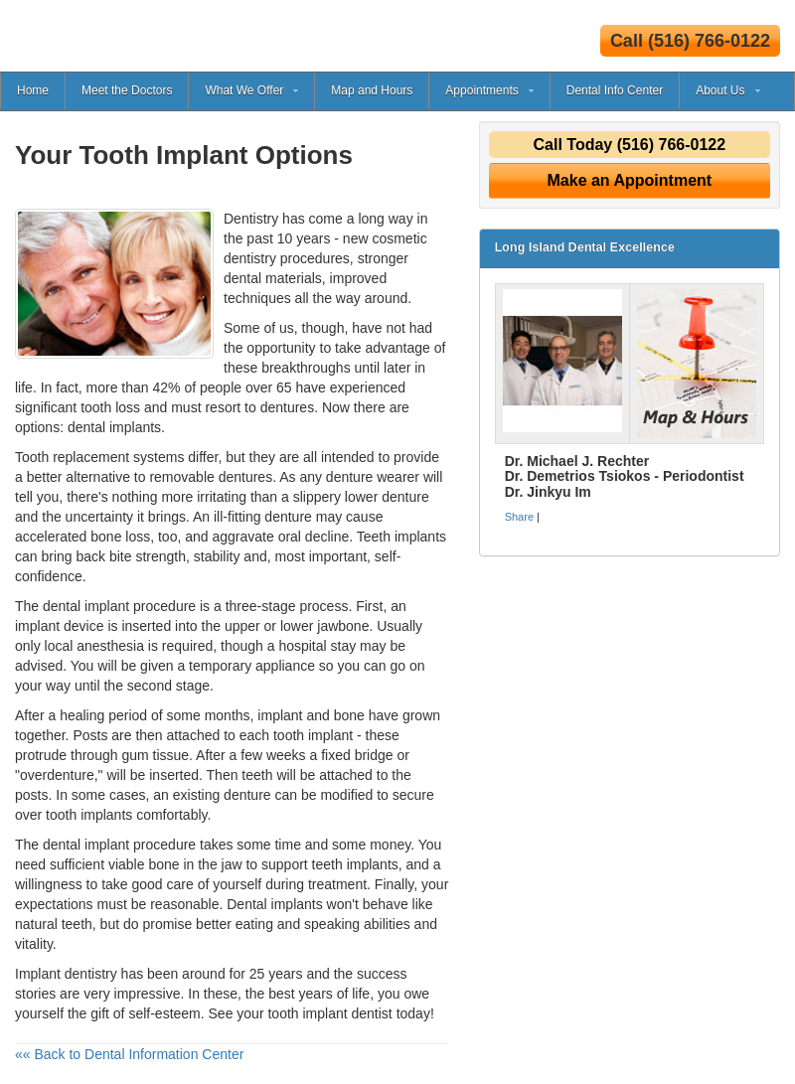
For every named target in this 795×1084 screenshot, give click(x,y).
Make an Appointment (630, 180)
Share (519, 517)
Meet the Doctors (126, 90)
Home (33, 90)
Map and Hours (371, 90)
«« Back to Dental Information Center (129, 1054)
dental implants (114, 427)
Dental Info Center (614, 90)
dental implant (86, 844)
